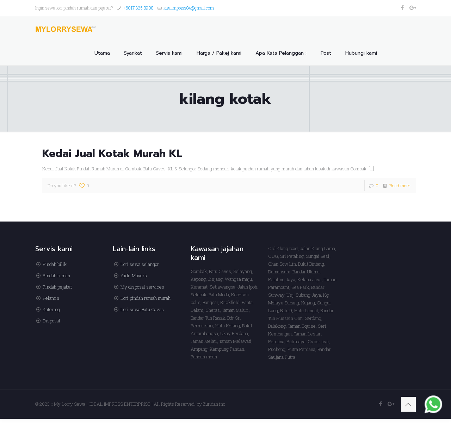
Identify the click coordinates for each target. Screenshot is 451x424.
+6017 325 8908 (138, 8)
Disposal (51, 320)
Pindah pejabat (57, 287)
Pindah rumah (56, 275)
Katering (51, 309)
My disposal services (142, 287)
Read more (399, 185)
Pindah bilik (55, 264)
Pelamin (51, 298)
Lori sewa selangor (140, 264)
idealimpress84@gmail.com (188, 8)
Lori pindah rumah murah (146, 298)
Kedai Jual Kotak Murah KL (112, 153)
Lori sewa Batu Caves (142, 309)
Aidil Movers (134, 275)
